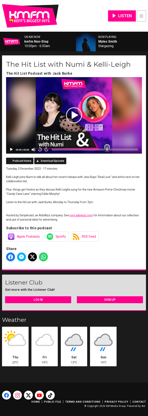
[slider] (95, 150)
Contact (139, 401)
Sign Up (110, 299)
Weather (14, 319)
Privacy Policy (116, 401)
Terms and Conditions (82, 401)
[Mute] (33, 150)
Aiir (143, 406)
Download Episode (52, 160)
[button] (74, 115)
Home (35, 401)
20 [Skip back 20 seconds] (40, 149)
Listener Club (23, 282)
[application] (74, 115)
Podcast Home (22, 160)
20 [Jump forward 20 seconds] (46, 149)
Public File (52, 401)
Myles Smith (107, 41)
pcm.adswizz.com (81, 215)
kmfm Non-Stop (36, 41)
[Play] (11, 150)
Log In (38, 299)
